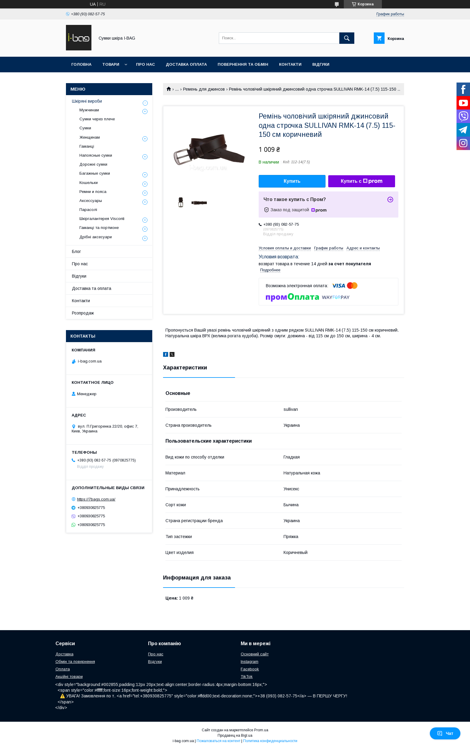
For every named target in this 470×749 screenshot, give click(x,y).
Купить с (361, 181)
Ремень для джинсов (204, 89)
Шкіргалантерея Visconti (101, 218)
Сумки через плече (97, 119)
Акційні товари (69, 676)
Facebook (250, 669)
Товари (110, 64)
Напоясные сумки (95, 155)
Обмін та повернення (75, 661)
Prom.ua (261, 730)
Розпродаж (83, 313)
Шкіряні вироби (87, 101)
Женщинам (89, 137)
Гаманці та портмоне (99, 227)
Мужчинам (89, 110)
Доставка (64, 654)
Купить (292, 181)
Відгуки (320, 64)
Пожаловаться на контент (218, 741)
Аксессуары (90, 200)
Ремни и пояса (92, 191)
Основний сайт (255, 654)
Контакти (290, 64)
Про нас (145, 64)
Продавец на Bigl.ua (235, 735)
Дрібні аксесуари (95, 237)
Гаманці (86, 146)
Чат (445, 733)
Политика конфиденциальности (270, 741)
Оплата (62, 669)
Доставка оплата (186, 64)
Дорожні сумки (93, 164)
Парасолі (88, 209)
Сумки (85, 128)
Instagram (249, 661)
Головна (81, 64)
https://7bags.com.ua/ (96, 499)
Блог (76, 251)
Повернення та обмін (243, 64)
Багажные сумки (94, 173)
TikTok (247, 676)
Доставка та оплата (91, 288)
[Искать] (346, 38)
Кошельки (88, 182)
